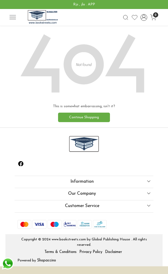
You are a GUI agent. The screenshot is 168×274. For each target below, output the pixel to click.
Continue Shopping (84, 117)
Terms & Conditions (60, 252)
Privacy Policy (90, 252)
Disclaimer (113, 252)
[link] (125, 17)
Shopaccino (46, 260)
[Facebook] (20, 165)
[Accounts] (143, 17)
